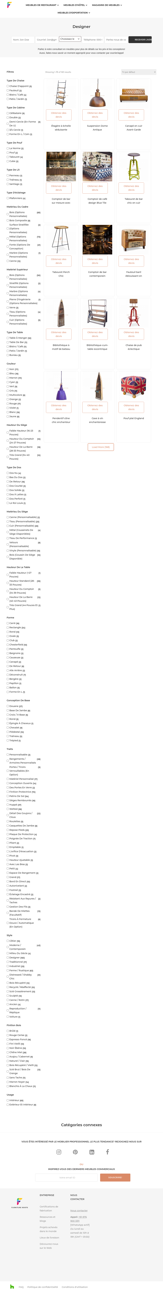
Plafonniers (15, 198)
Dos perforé (16, 498)
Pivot (12, 855)
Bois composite (18, 220)
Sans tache (15, 1077)
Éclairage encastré (19, 894)
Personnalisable (18, 754)
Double (13, 117)
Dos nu (13, 473)
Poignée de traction (20, 838)
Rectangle (15, 627)
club (12, 640)
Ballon (13, 687)
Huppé (13, 804)
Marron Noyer (17, 1081)
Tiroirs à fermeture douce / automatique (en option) (21, 923)
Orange (13, 399)
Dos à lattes (16, 494)
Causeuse (14, 657)
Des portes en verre (20, 787)
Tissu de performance (21, 538)
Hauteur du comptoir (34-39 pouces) (21, 591)
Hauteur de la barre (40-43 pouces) (20, 599)
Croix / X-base (17, 714)
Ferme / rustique (19, 970)
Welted (13, 809)
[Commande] (138, 72)
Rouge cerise (16, 1035)
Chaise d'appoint (19, 86)
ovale (12, 636)
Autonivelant (16, 885)
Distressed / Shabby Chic (20, 976)
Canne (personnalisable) (23, 517)
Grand (12, 877)
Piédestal (14, 731)
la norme (15, 148)
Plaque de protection (21, 834)
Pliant (12, 842)
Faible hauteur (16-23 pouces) (21, 432)
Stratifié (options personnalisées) (18, 285)
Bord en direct (17, 881)
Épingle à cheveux (20, 723)
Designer (14, 957)
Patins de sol (16, 796)
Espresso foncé (18, 1039)
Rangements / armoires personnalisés (22, 760)
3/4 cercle (14, 129)
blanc (12, 412)
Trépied (13, 740)
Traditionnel (16, 961)
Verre (12, 307)
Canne (13, 261)
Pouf (12, 152)
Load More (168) (101, 447)
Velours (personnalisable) (19, 544)
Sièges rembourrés (20, 800)
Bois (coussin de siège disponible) (22, 556)
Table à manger (18, 337)
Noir (11, 369)
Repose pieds (17, 830)
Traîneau (14, 179)
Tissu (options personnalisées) (18, 313)
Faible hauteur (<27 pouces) (20, 574)
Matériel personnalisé (21, 779)
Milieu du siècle (18, 953)
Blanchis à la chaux (20, 1086)
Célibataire (15, 113)
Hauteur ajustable (19, 860)
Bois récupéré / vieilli (21, 1065)
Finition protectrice (20, 791)
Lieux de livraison (49, 1237)
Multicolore (15, 395)
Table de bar (16, 342)
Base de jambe (18, 710)
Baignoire (14, 653)
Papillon (14, 683)
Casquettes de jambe (21, 825)
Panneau (14, 175)
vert (11, 386)
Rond (12, 631)
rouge (13, 403)
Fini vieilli (14, 1043)
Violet (12, 407)
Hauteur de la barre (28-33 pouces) (20, 448)
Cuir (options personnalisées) (18, 322)
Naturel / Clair (17, 1060)
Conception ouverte (20, 783)
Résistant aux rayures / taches (22, 900)
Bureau (13, 355)
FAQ (21, 1287)
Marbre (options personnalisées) (18, 254)
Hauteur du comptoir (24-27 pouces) (21, 440)
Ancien (13, 1004)
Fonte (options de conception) (19, 246)
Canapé (13, 661)
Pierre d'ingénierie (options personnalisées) (23, 301)
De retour (15, 481)
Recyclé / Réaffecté (20, 987)
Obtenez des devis (58, 114)
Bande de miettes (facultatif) (19, 913)
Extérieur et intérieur (21, 1104)
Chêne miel (15, 1052)
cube (12, 161)
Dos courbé (16, 485)
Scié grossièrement (20, 991)
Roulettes (14, 821)
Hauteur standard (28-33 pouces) (22, 582)
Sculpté (13, 995)
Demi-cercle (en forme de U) (22, 123)
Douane (13, 706)
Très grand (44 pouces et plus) (23, 607)
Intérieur (14, 1100)
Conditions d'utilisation (75, 1287)
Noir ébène (15, 1048)
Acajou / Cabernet (19, 1056)
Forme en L (15, 691)
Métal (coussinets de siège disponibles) (21, 532)
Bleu (12, 373)
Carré (12, 623)
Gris (11, 390)
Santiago (14, 184)
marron (13, 377)
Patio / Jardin (16, 99)
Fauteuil (14, 90)
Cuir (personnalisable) (21, 525)
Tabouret (14, 156)
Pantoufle (14, 649)
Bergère (13, 679)
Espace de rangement (22, 872)
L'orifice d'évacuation (21, 851)
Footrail (13, 890)
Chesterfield (16, 644)
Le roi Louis (16, 503)
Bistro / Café (16, 94)
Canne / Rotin (17, 1000)
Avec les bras (17, 864)
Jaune (12, 416)
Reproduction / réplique (17, 1010)
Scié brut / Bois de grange (19, 1071)
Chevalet (14, 727)
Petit (12, 868)
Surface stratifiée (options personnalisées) (19, 228)
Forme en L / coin (19, 134)
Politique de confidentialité (42, 1287)
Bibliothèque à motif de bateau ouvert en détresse (61, 349)
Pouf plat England (134, 418)
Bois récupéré (17, 982)
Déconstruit (16, 674)
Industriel (14, 966)
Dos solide (15, 490)
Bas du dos (15, 477)
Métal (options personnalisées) (18, 238)
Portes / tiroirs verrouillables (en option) (19, 771)
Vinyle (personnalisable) (22, 550)
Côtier (12, 940)
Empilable (15, 847)
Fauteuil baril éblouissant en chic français (133, 276)
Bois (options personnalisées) (18, 214)
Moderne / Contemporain (17, 947)
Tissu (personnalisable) (22, 521)
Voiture (13, 1016)
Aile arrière (15, 670)
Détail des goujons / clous (20, 815)
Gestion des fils (18, 906)
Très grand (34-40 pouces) (19, 457)
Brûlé (12, 1030)
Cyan (12, 382)
